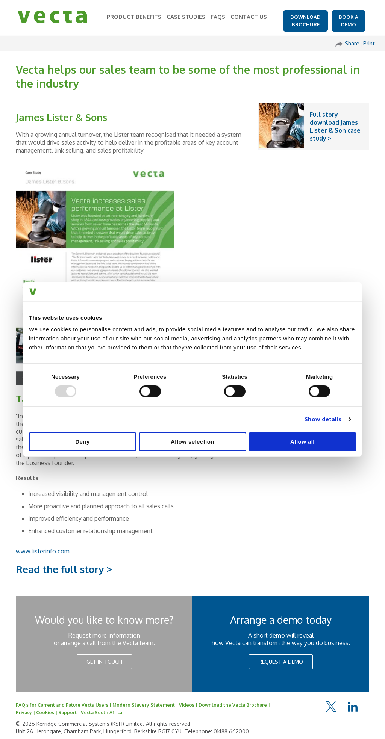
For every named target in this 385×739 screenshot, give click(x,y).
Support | (69, 712)
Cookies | (47, 712)
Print (369, 43)
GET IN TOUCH (104, 662)
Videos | (189, 705)
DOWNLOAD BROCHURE (305, 20)
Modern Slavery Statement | (145, 705)
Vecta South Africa (101, 712)
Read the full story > (64, 569)
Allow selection (192, 441)
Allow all (302, 441)
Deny (82, 441)
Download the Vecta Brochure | (234, 705)
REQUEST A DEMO (281, 662)
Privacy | (26, 712)
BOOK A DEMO (348, 20)
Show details (323, 419)
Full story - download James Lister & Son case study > (335, 126)
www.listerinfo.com (43, 551)
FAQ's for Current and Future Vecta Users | (64, 705)
